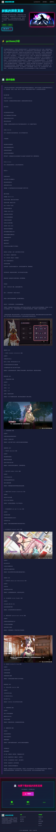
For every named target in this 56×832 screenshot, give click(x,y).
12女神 (40, 819)
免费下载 (51, 1)
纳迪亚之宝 (41, 817)
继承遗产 (40, 823)
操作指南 (45, 1)
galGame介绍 (37, 1)
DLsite (40, 825)
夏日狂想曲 (41, 821)
